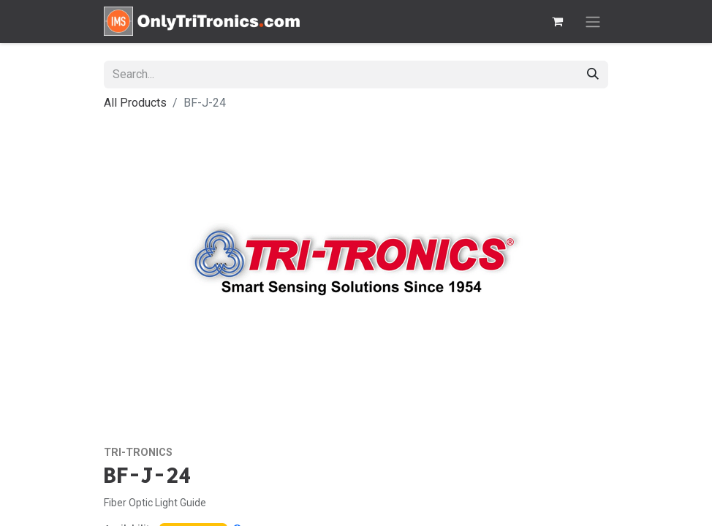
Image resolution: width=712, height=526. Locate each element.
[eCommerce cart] (557, 21)
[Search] (592, 74)
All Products (135, 103)
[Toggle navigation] (592, 21)
